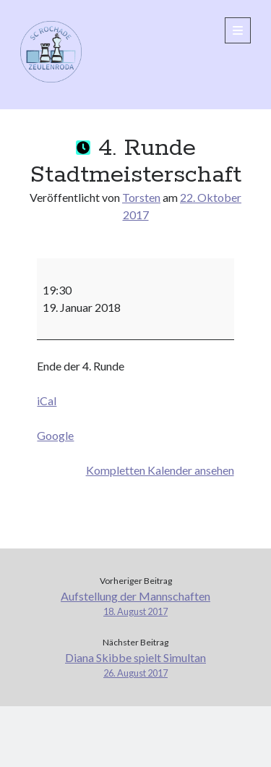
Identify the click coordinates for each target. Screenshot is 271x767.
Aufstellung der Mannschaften (135, 604)
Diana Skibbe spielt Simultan (135, 665)
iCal (46, 400)
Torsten (141, 197)
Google (55, 435)
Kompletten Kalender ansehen (160, 470)
